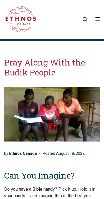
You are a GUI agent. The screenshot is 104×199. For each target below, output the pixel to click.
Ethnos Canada (23, 153)
